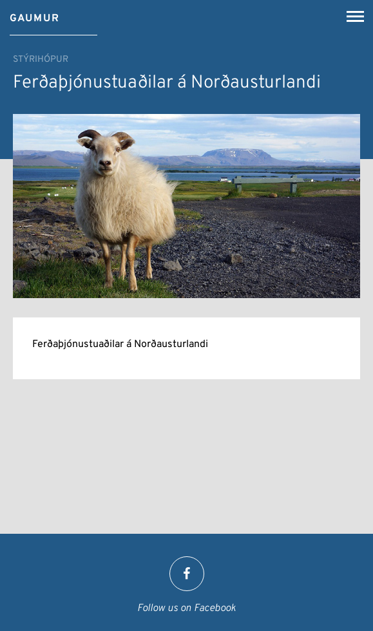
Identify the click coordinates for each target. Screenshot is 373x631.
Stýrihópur (40, 59)
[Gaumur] (35, 14)
